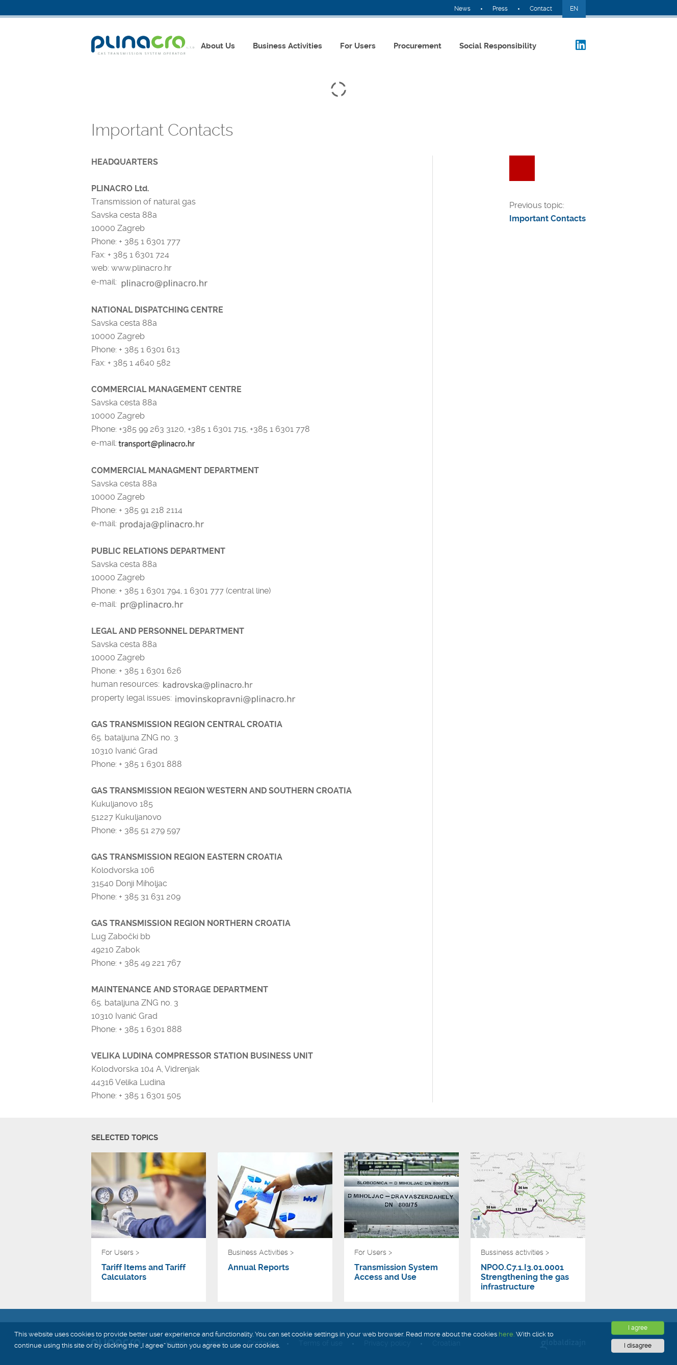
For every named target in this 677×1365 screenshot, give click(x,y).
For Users (358, 45)
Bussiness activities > (515, 1252)
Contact (541, 8)
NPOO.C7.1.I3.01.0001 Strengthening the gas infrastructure (525, 1277)
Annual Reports (258, 1267)
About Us (218, 45)
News (462, 8)
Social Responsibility (497, 45)
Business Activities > (261, 1252)
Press (500, 8)
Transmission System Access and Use (396, 1272)
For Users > (120, 1252)
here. (506, 1334)
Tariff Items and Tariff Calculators (143, 1272)
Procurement (417, 45)
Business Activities (287, 45)
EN (574, 8)
